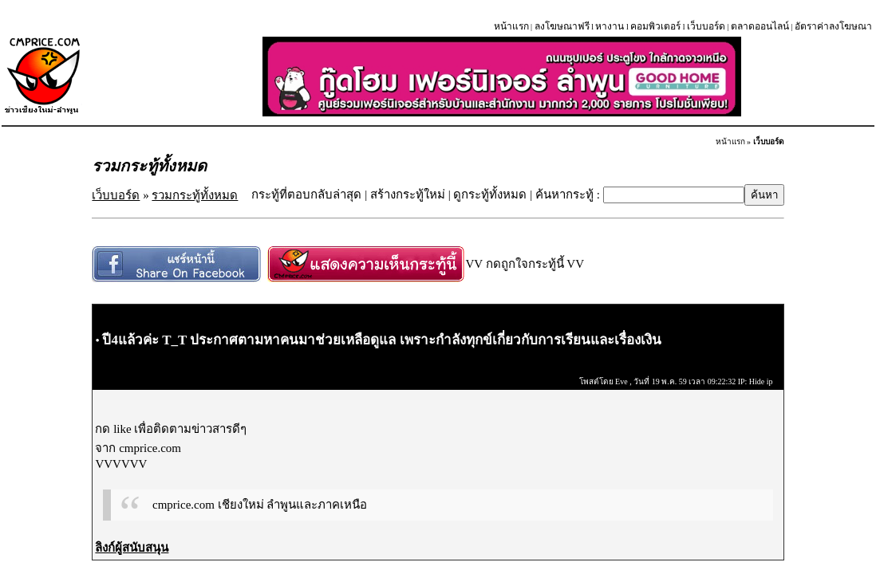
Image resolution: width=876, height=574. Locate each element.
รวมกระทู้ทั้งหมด (195, 195)
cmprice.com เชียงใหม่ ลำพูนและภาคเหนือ (259, 504)
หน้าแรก (511, 26)
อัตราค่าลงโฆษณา (833, 26)
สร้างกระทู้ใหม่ (407, 194)
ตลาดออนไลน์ (760, 26)
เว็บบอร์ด (706, 26)
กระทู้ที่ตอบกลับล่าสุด (306, 194)
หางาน (609, 26)
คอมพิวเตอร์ (655, 26)
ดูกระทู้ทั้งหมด (490, 194)
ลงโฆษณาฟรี (562, 26)
